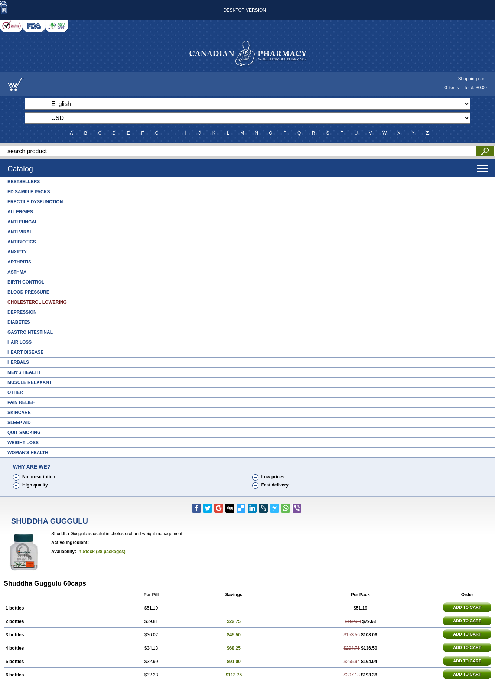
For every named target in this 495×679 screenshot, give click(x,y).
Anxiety (17, 252)
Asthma (16, 272)
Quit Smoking (23, 432)
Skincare (19, 412)
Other (15, 392)
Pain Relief (21, 402)
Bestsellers (23, 181)
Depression (22, 312)
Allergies (20, 211)
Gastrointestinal (30, 332)
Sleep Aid (19, 422)
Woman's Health (27, 452)
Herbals (18, 362)
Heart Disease (25, 352)
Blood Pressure (28, 292)
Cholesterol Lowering (37, 302)
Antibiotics (21, 242)
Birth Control (25, 282)
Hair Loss (19, 342)
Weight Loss (23, 442)
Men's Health (23, 372)
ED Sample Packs (28, 191)
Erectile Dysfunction (35, 201)
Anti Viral (19, 232)
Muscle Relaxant (29, 382)
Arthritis (19, 262)
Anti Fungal (22, 221)
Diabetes (18, 322)
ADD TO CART (467, 607)
